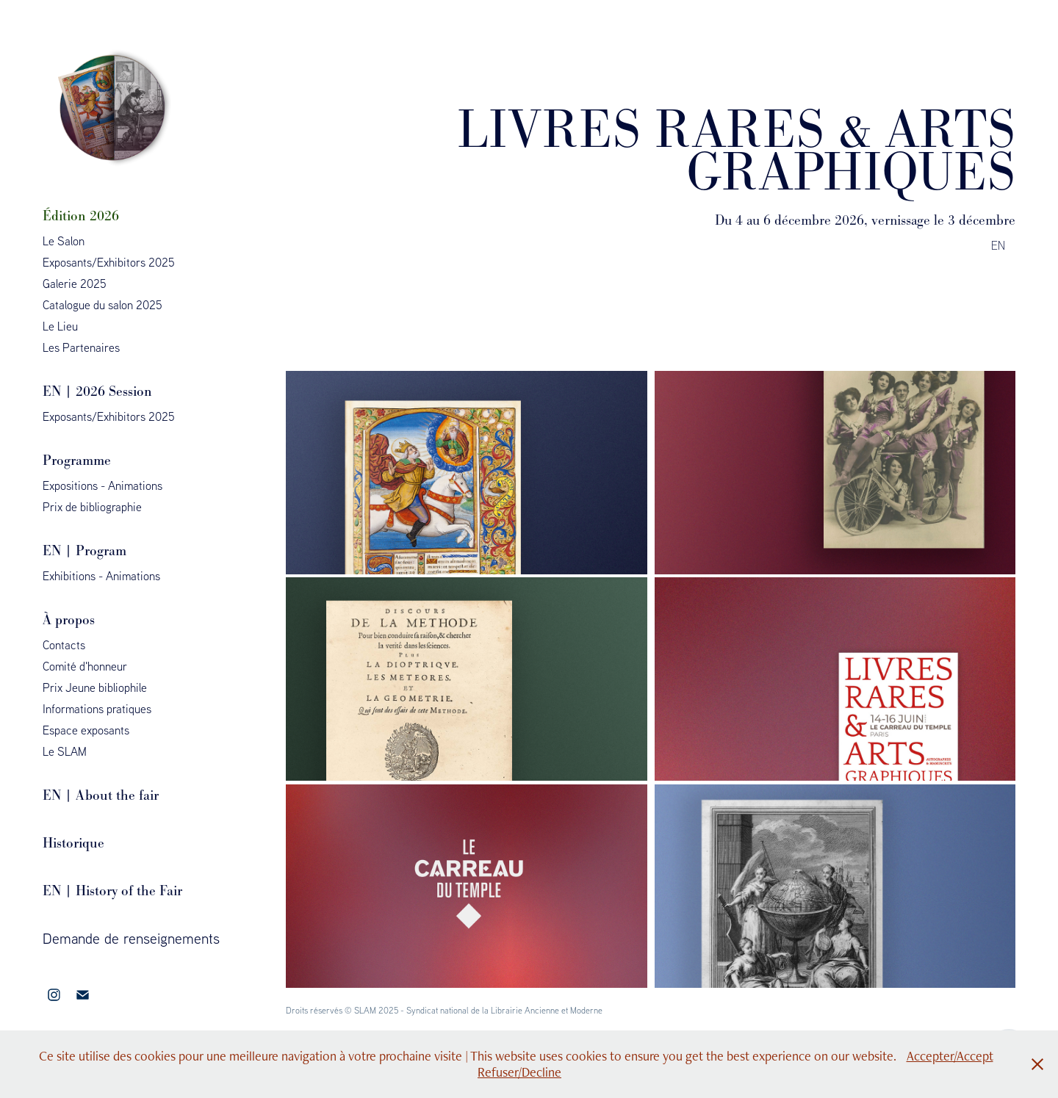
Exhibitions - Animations (101, 575)
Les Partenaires (81, 347)
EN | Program (84, 550)
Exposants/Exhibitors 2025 (109, 262)
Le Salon (63, 241)
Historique (73, 842)
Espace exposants (86, 730)
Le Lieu (60, 326)
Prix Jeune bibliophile (95, 687)
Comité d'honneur (85, 666)
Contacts (64, 645)
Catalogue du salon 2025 (102, 304)
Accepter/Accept (950, 1055)
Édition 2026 (81, 215)
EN (999, 245)
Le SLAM (65, 751)
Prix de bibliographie (92, 506)
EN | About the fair (101, 795)
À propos (69, 619)
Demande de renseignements (131, 938)
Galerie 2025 (75, 283)
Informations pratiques (97, 708)
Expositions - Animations (102, 485)
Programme (77, 460)
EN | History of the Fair (112, 890)
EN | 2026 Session (97, 391)
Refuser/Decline (519, 1071)
